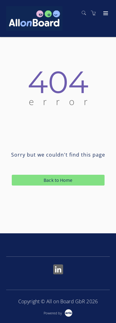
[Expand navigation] (105, 13)
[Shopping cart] (95, 13)
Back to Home (58, 180)
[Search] (85, 13)
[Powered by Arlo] (58, 312)
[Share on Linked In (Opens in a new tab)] (58, 270)
